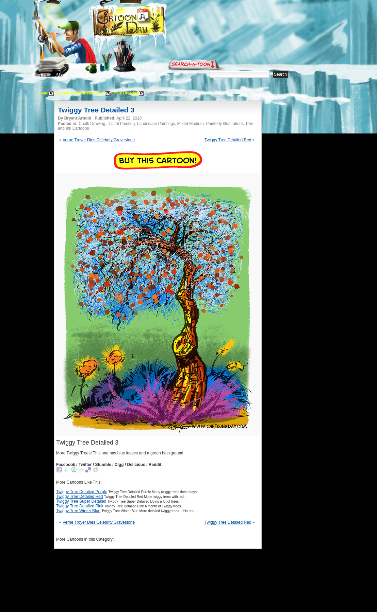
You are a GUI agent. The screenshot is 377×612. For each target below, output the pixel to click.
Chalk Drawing (124, 93)
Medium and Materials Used (79, 93)
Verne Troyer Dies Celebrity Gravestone (99, 140)
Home (39, 75)
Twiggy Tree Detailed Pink (79, 506)
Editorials (87, 75)
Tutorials (115, 75)
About (61, 75)
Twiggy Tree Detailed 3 (96, 110)
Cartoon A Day (146, 22)
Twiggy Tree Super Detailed (81, 501)
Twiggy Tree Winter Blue (78, 510)
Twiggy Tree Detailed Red (227, 140)
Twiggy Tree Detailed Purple (81, 491)
